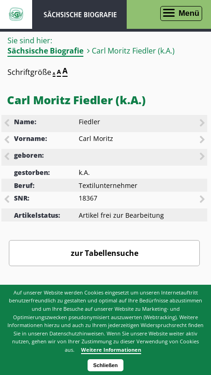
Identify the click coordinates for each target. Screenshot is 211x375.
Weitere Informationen (111, 349)
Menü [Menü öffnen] (188, 13)
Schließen (105, 365)
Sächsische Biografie (45, 51)
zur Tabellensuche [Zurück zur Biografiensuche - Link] (104, 253)
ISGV (16, 14)
